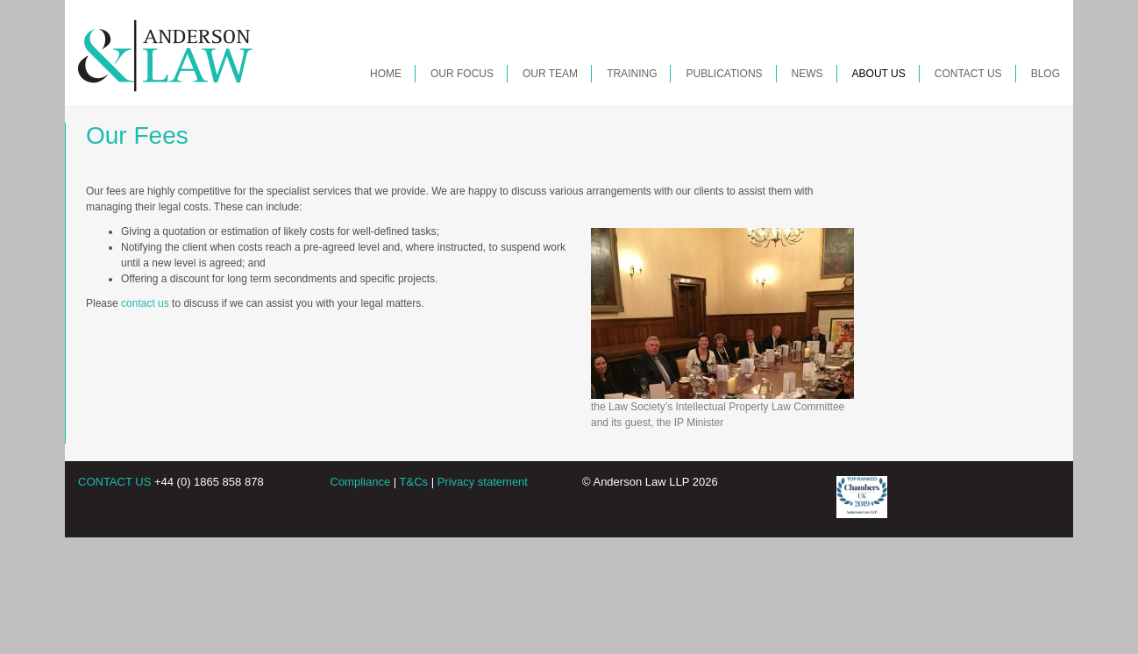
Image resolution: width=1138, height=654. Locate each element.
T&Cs (414, 481)
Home (386, 74)
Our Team (550, 74)
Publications (724, 74)
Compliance (361, 481)
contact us (145, 303)
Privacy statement (482, 481)
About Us (879, 74)
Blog (1045, 74)
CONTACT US (114, 481)
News (807, 74)
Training (632, 74)
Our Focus (462, 74)
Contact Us (968, 74)
